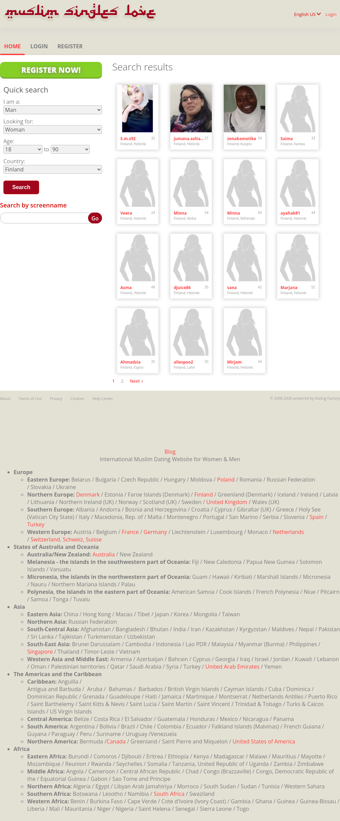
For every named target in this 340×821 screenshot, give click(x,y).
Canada (115, 741)
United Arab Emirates (232, 666)
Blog (170, 451)
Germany (155, 532)
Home (12, 46)
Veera (126, 213)
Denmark (88, 494)
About (5, 398)
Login (331, 14)
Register (70, 46)
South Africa (169, 794)
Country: (14, 161)
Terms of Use (30, 398)
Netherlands (288, 532)
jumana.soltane (189, 138)
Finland (203, 494)
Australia (103, 554)
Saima (286, 138)
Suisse (94, 539)
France (130, 532)
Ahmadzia (130, 362)
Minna (180, 213)
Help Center (102, 398)
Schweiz (73, 539)
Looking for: (18, 121)
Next (135, 381)
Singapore (40, 651)
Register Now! (51, 70)
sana (232, 287)
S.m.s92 (128, 138)
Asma (126, 287)
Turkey (36, 524)
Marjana (289, 287)
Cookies (77, 398)
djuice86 (182, 287)
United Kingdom (227, 502)
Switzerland (45, 539)
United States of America (264, 741)
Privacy (56, 398)
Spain (316, 517)
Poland (226, 479)
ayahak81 (290, 213)
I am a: (11, 101)
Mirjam (234, 362)
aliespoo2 (183, 362)
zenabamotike (241, 138)
